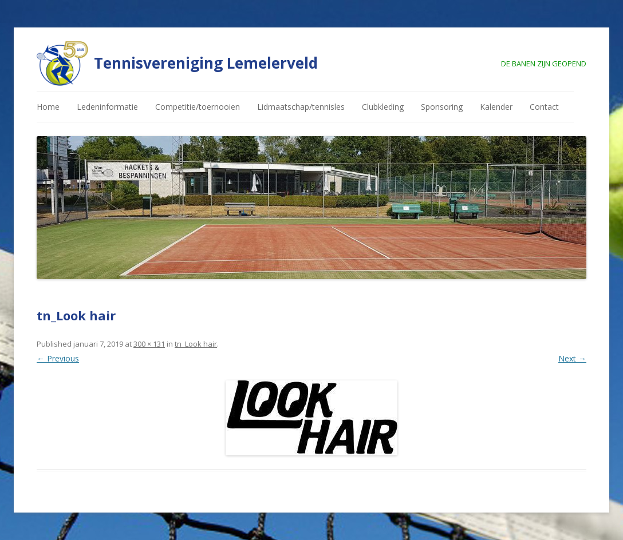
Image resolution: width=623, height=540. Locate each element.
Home (48, 106)
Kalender (496, 106)
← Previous (58, 358)
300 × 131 (149, 344)
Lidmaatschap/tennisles (301, 106)
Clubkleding (383, 106)
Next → (572, 358)
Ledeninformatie (107, 106)
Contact (544, 106)
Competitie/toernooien (197, 106)
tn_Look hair (196, 344)
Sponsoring (442, 106)
